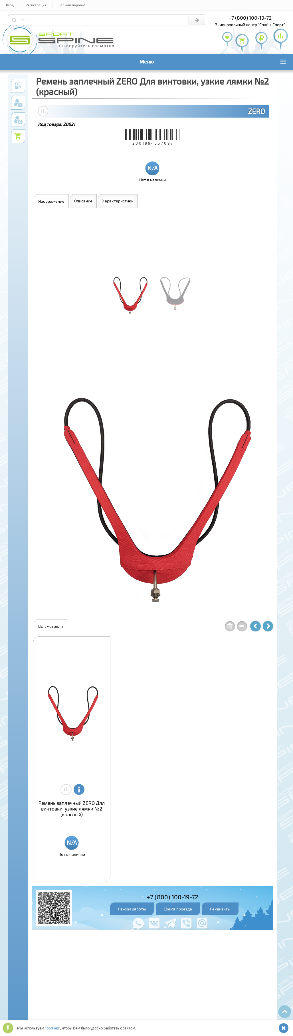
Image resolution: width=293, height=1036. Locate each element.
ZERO (256, 111)
